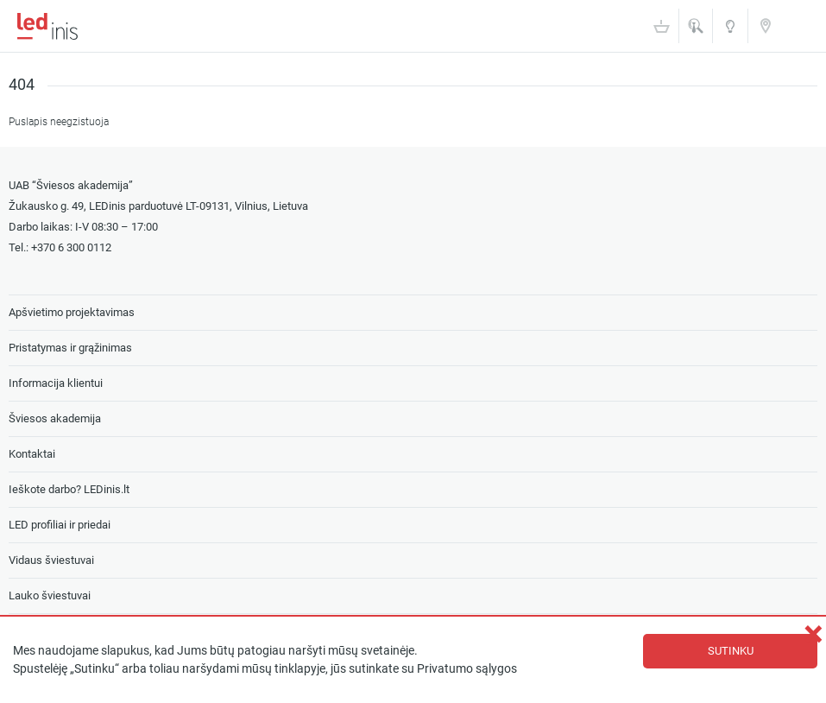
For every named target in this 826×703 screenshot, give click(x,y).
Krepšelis (661, 26)
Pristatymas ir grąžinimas (70, 347)
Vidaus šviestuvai (51, 560)
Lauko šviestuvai (50, 595)
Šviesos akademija (730, 31)
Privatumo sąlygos (467, 669)
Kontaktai (766, 25)
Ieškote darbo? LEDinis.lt (69, 489)
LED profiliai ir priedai (59, 524)
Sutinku (730, 650)
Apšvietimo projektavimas (72, 312)
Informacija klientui (56, 383)
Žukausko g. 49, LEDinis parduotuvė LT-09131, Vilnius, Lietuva (158, 206)
